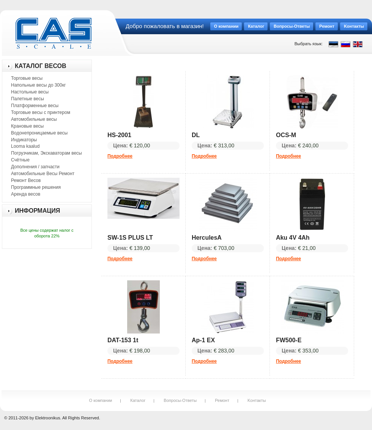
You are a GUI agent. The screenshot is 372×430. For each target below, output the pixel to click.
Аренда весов (25, 194)
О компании (100, 400)
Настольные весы (30, 92)
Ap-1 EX (203, 340)
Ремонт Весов (26, 180)
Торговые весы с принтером (40, 112)
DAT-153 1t (122, 340)
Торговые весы (27, 78)
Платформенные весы (34, 105)
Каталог (137, 400)
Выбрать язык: (309, 43)
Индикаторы (24, 139)
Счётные (20, 160)
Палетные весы (27, 98)
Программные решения (36, 187)
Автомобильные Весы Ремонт (42, 173)
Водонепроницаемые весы (39, 133)
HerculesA (207, 237)
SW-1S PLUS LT (130, 237)
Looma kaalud (25, 146)
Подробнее (119, 156)
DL (196, 135)
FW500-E (288, 340)
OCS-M (286, 135)
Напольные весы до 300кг (38, 85)
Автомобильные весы (34, 119)
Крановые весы (27, 126)
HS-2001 (119, 135)
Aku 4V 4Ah (293, 237)
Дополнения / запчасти (35, 166)
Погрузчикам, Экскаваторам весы (46, 153)
